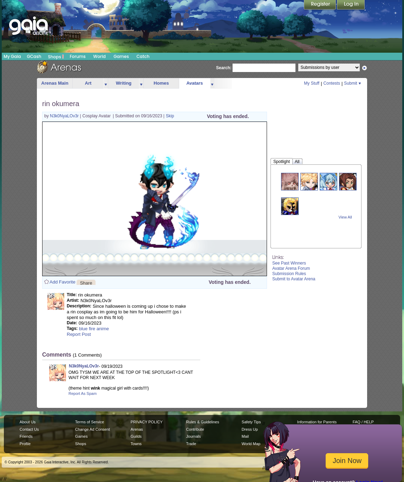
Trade (191, 444)
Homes (161, 83)
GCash (34, 56)
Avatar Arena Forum (291, 268)
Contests (332, 83)
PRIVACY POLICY (147, 422)
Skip (170, 115)
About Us (27, 422)
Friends (26, 436)
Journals (193, 436)
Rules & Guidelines (202, 422)
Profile (25, 444)
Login (351, 5)
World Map (251, 444)
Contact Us (29, 429)
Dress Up (250, 429)
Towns (136, 444)
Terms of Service (89, 422)
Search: (224, 67)
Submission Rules (289, 273)
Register (320, 5)
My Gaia (12, 56)
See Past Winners (289, 263)
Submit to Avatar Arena (293, 278)
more (106, 83)
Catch (143, 56)
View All (345, 217)
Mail (245, 436)
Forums (77, 56)
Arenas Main (54, 83)
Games (121, 56)
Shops (56, 56)
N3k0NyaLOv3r (65, 115)
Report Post (79, 334)
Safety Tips (251, 422)
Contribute (195, 429)
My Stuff (311, 83)
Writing (124, 83)
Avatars (194, 83)
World (99, 56)
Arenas (137, 429)
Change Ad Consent (92, 429)
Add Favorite (63, 282)
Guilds (136, 436)
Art (88, 83)
